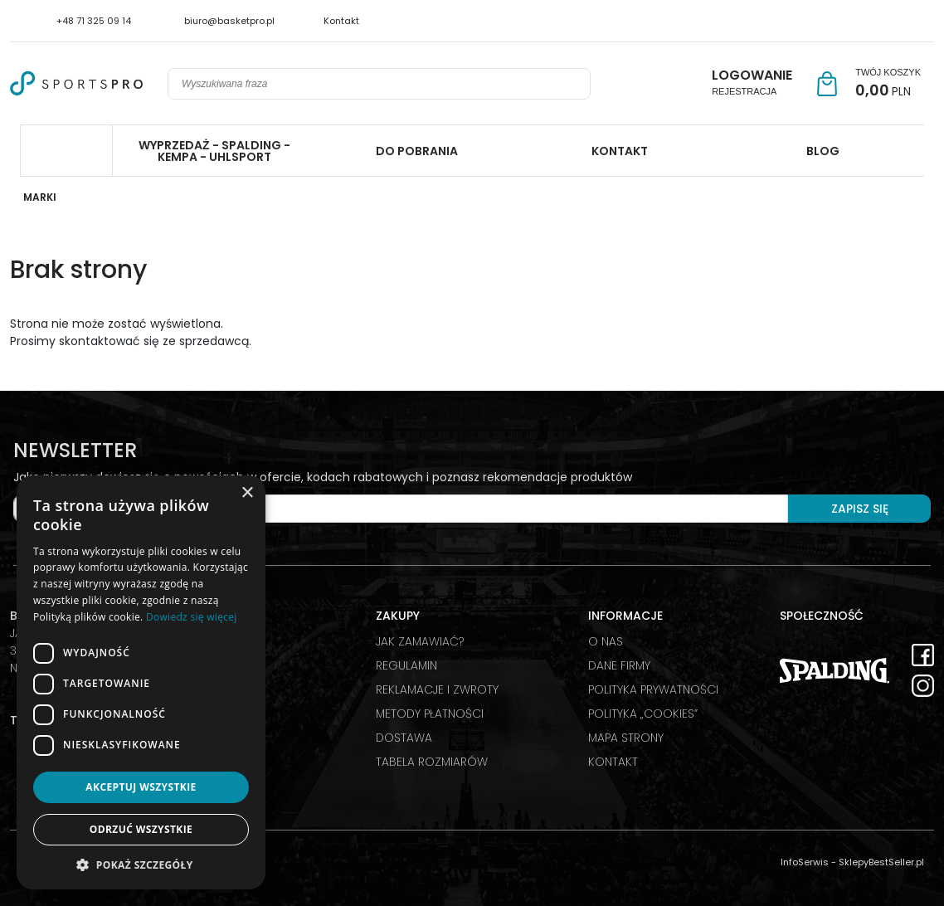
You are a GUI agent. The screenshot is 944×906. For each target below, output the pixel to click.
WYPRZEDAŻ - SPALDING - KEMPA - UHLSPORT (214, 151)
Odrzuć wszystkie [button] (141, 829)
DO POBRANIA (417, 151)
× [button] (247, 493)
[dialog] (141, 682)
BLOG (822, 151)
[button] (141, 864)
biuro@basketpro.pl (229, 20)
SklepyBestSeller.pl (881, 862)
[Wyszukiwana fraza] (364, 84)
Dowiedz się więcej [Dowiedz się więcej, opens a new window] (191, 617)
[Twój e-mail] (400, 508)
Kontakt (341, 20)
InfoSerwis (805, 862)
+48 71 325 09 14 (93, 20)
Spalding (66, 150)
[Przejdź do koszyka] (888, 84)
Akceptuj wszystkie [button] (140, 787)
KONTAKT (619, 151)
